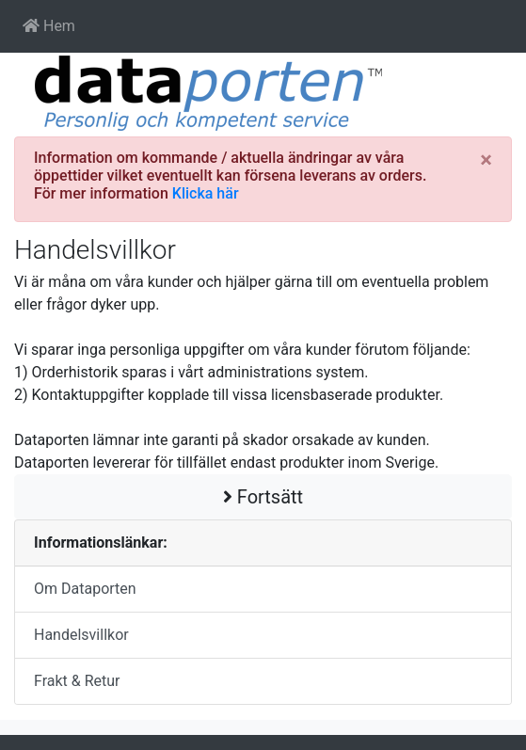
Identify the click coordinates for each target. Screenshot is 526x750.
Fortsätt (263, 497)
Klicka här (205, 193)
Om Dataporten (85, 589)
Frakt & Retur (77, 681)
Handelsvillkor (81, 635)
